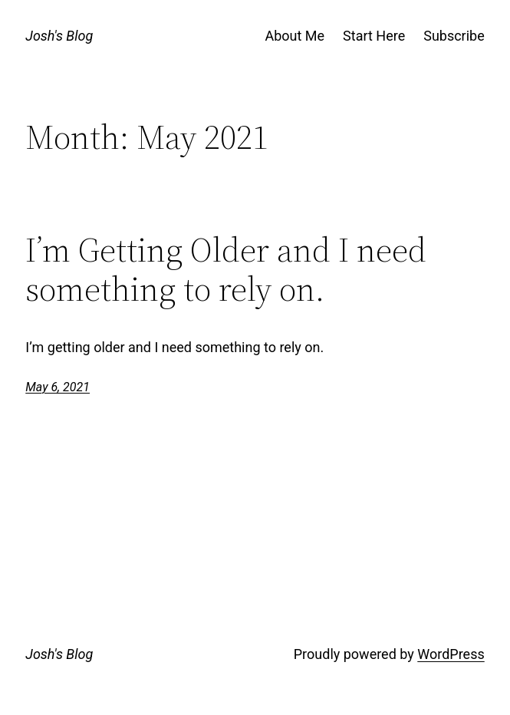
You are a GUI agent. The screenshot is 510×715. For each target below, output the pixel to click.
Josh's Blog (59, 36)
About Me (294, 36)
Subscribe (454, 36)
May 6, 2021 (57, 387)
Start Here (374, 36)
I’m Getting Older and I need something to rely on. (225, 269)
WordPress (450, 654)
